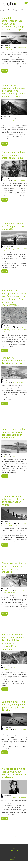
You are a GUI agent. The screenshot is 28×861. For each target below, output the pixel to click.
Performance (14, 525)
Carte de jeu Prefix (20, 590)
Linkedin (14, 857)
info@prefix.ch (14, 854)
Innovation (15, 456)
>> (15, 836)
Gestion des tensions (18, 329)
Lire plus (4, 70)
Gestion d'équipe (21, 119)
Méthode (7, 47)
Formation (17, 668)
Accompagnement (21, 47)
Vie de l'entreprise (21, 180)
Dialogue (6, 180)
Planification (10, 731)
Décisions (4, 731)
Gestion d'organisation (7, 49)
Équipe (14, 180)
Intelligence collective (7, 331)
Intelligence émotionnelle (8, 120)
